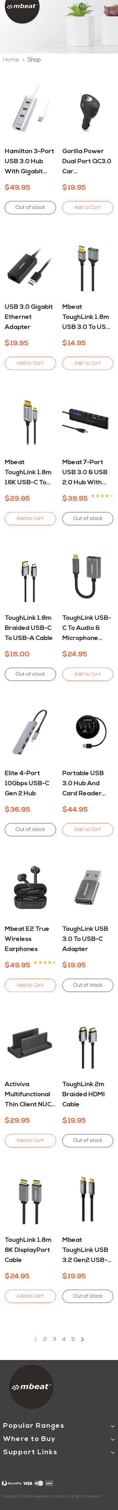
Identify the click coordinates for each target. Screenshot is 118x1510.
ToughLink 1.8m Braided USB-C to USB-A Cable (29, 628)
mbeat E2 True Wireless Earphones (27, 939)
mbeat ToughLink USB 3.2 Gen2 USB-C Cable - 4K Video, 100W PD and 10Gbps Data (86, 1251)
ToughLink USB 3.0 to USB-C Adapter (85, 939)
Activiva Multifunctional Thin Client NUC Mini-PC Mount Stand (28, 1095)
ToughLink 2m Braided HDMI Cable (83, 1094)
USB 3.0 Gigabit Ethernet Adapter (29, 317)
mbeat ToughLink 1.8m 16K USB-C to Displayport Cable (28, 473)
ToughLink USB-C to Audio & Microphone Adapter (86, 629)
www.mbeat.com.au (51, 1496)
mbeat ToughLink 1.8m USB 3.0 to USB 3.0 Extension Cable (86, 318)
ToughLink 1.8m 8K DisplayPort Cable (28, 1250)
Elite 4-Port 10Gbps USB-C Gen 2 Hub (27, 783)
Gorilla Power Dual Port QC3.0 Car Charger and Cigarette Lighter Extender (86, 162)
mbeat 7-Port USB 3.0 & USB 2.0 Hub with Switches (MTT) (86, 473)
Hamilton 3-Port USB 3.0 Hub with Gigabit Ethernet (29, 162)
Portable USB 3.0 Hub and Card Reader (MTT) (83, 784)
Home (12, 60)
